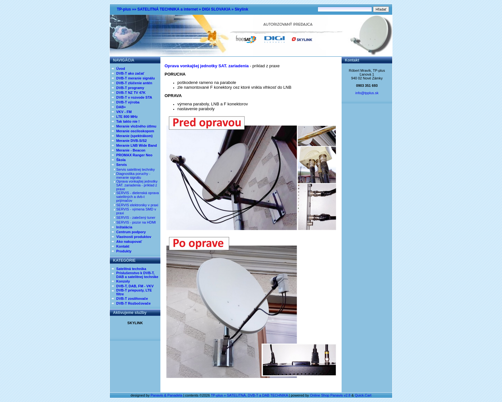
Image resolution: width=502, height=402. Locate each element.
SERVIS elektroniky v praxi (137, 205)
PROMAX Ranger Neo (134, 155)
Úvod (120, 68)
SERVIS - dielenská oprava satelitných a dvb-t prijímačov (137, 196)
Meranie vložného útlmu (136, 126)
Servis (121, 165)
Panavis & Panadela (166, 395)
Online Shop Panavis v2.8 (330, 395)
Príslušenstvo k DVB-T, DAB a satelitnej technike (137, 275)
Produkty (124, 251)
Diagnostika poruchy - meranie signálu (133, 175)
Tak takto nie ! (128, 121)
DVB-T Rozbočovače (133, 303)
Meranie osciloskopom (135, 131)
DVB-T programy (130, 88)
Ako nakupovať (129, 241)
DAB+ (121, 107)
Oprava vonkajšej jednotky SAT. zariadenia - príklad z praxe (137, 185)
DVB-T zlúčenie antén (134, 83)
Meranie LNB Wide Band (136, 145)
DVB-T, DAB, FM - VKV (135, 286)
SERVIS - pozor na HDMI (136, 222)
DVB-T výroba (128, 102)
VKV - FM (124, 112)
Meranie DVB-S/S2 (131, 141)
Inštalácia (124, 227)
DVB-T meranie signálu (135, 78)
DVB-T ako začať (130, 73)
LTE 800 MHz (127, 117)
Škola (120, 160)
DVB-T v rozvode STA (134, 97)
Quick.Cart (363, 395)
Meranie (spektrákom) (134, 136)
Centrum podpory (131, 232)
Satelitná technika (131, 269)
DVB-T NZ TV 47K (131, 92)
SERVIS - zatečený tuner (135, 217)
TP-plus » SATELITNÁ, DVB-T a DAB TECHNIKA (249, 395)
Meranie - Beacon (130, 150)
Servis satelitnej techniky (135, 169)
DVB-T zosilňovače (132, 298)
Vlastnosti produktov (133, 237)
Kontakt (122, 246)
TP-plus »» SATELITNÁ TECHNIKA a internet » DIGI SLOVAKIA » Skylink (182, 9)
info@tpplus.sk (366, 93)
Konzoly (123, 281)
